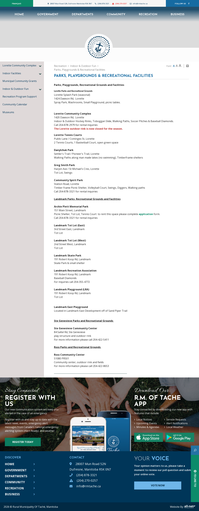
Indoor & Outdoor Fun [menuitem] (16, 89)
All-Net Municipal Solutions (189, 506)
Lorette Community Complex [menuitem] (19, 65)
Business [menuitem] (177, 14)
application (146, 214)
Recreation (60, 66)
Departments (16, 476)
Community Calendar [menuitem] (15, 104)
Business (12, 494)
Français (16, 4)
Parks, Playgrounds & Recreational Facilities (79, 69)
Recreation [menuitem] (148, 14)
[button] (40, 66)
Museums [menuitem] (8, 112)
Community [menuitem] (116, 14)
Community (15, 482)
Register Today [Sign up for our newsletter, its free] (22, 442)
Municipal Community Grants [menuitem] (20, 81)
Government (16, 470)
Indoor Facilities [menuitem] (12, 73)
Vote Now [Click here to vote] (158, 485)
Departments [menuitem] (82, 14)
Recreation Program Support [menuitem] (20, 96)
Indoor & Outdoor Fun (83, 66)
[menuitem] (19, 14)
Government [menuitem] (47, 14)
